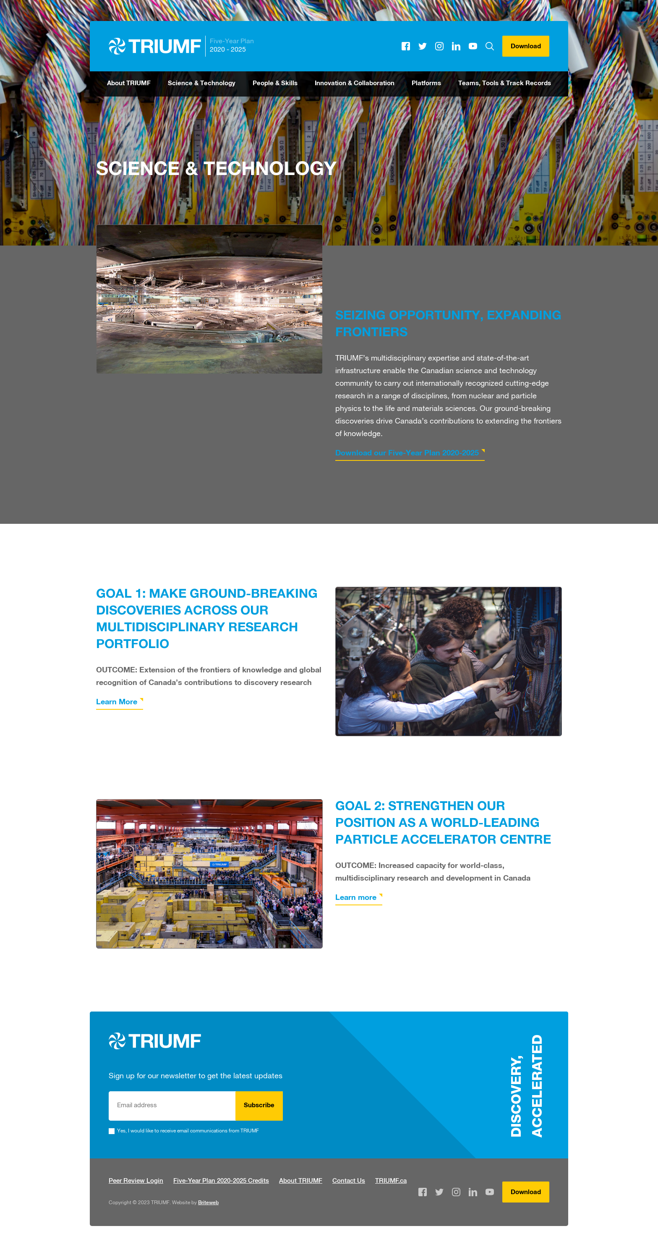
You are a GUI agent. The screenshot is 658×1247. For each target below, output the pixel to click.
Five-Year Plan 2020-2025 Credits (221, 1181)
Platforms (426, 84)
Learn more (355, 898)
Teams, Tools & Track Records (504, 84)
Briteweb (208, 1202)
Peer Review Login (136, 1181)
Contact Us (348, 1181)
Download (526, 47)
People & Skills (275, 84)
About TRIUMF (129, 84)
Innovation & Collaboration (354, 84)
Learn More (116, 702)
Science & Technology (201, 84)
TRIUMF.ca (391, 1181)
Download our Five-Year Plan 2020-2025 (407, 453)
